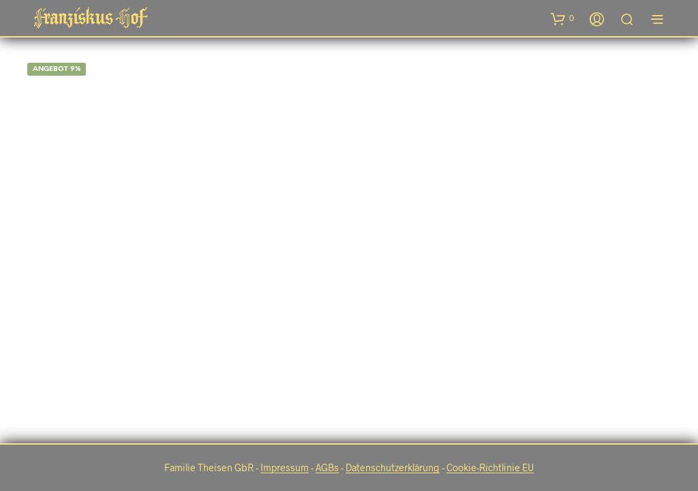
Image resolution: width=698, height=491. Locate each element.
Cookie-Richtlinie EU (490, 467)
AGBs (327, 467)
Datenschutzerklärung (393, 467)
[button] (562, 18)
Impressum (284, 467)
